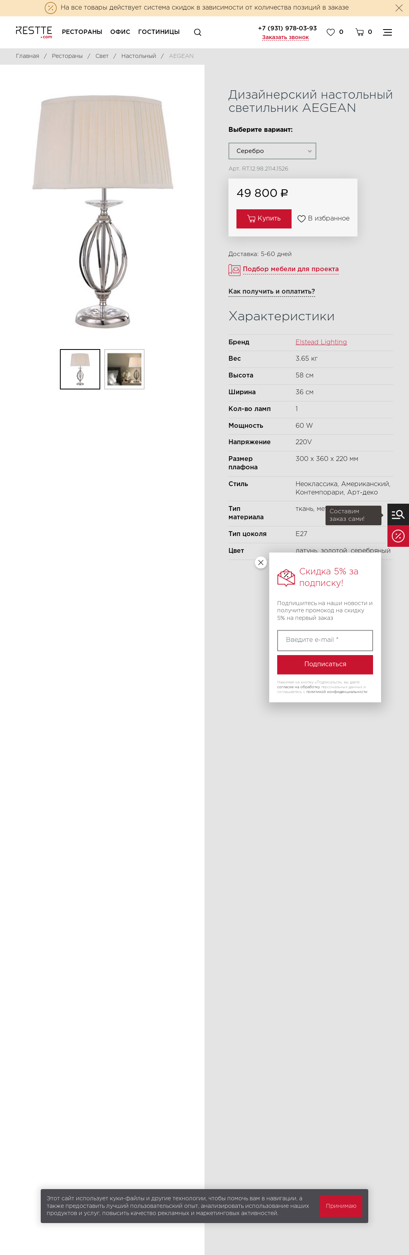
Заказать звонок (285, 37)
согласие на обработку (298, 687)
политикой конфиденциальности (336, 691)
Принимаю (341, 1206)
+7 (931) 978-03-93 (287, 28)
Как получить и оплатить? (271, 292)
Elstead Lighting (321, 343)
